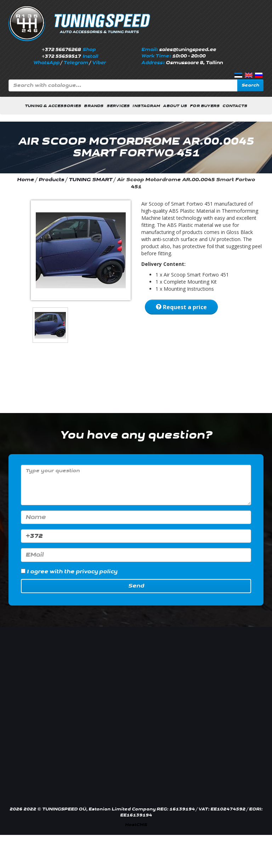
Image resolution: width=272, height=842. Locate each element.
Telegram (75, 63)
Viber (99, 63)
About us (175, 106)
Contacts (234, 106)
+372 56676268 (61, 49)
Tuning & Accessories (53, 106)
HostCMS (136, 824)
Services (118, 106)
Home (25, 180)
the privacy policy (90, 571)
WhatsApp (46, 63)
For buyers (205, 106)
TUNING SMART (90, 180)
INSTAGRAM (146, 106)
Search (250, 85)
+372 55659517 (61, 56)
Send (136, 585)
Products (51, 180)
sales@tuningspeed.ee (187, 49)
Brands (93, 106)
